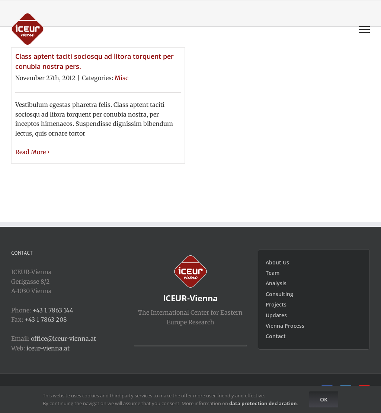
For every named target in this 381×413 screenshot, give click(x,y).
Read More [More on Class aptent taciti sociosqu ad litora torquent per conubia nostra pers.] (30, 152)
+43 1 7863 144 (52, 310)
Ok (323, 399)
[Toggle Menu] (364, 29)
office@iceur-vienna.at (63, 338)
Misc (121, 78)
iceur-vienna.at (48, 348)
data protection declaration (263, 403)
